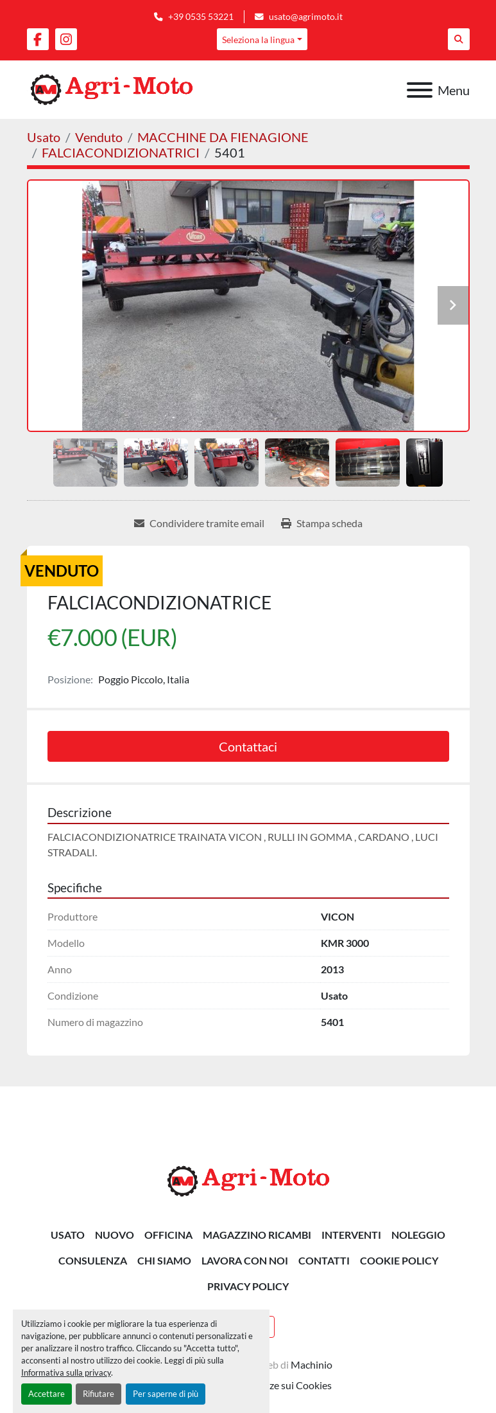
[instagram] (66, 39)
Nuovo (114, 1234)
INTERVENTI (351, 1234)
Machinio (311, 1364)
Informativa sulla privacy (66, 1372)
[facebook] (38, 39)
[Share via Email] (199, 523)
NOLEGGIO (418, 1234)
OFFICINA (168, 1234)
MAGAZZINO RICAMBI (257, 1234)
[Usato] (43, 137)
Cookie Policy (399, 1260)
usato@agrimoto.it (306, 17)
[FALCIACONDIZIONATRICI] (121, 152)
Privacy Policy (248, 1286)
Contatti (324, 1260)
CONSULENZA (92, 1260)
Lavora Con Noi (244, 1260)
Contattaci (248, 746)
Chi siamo (164, 1260)
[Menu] (419, 90)
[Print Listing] (322, 523)
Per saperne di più (165, 1394)
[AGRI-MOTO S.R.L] (248, 1180)
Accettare (46, 1394)
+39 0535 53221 (201, 17)
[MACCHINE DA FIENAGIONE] (223, 137)
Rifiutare (98, 1394)
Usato (68, 1234)
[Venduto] (99, 137)
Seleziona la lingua (258, 39)
